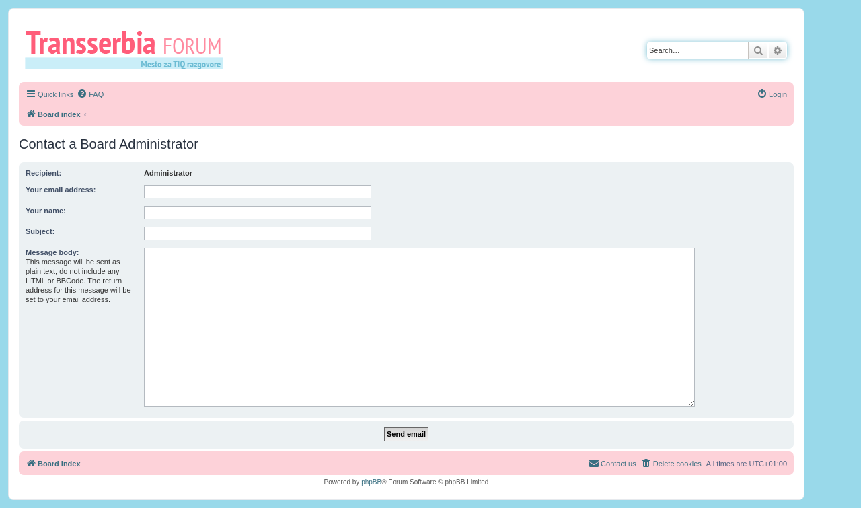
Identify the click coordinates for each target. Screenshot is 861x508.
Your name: (46, 211)
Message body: (52, 252)
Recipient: (43, 173)
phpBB (371, 482)
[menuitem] (90, 94)
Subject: (40, 231)
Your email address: (61, 190)
